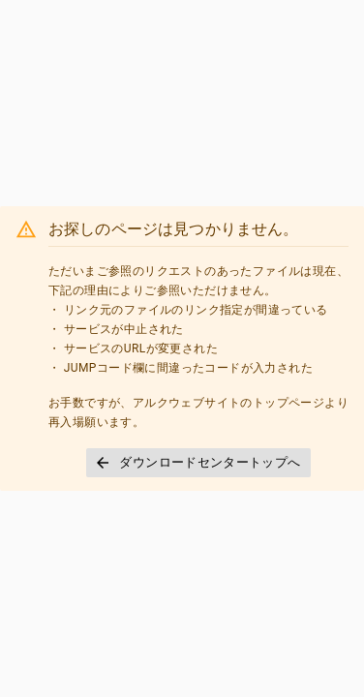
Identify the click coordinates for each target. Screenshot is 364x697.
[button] (198, 463)
